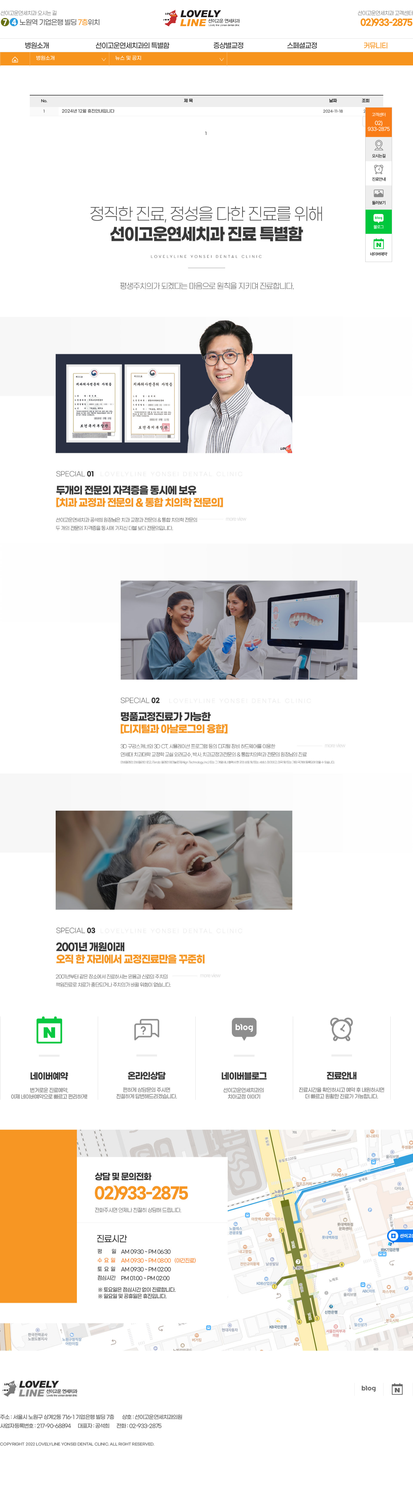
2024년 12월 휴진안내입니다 (87, 111)
